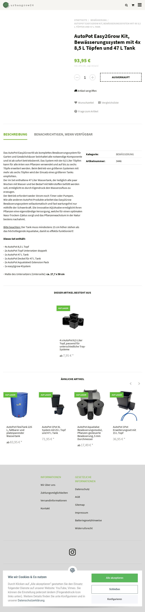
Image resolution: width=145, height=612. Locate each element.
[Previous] (130, 384)
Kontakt (45, 508)
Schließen (114, 589)
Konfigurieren (114, 599)
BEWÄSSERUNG (125, 154)
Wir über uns (48, 484)
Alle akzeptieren (114, 578)
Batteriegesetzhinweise (88, 520)
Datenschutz (82, 489)
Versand (94, 65)
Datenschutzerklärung (34, 600)
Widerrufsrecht (84, 528)
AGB (77, 496)
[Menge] (85, 77)
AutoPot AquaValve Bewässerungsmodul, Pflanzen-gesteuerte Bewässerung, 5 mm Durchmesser (89, 433)
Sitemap (80, 504)
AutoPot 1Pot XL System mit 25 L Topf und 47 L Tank (54, 430)
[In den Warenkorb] (121, 77)
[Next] (139, 384)
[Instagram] (72, 553)
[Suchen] (126, 5)
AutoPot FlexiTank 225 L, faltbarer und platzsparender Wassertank (19, 431)
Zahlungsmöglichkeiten (54, 492)
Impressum (81, 512)
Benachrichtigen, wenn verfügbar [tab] (63, 134)
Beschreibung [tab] (15, 134)
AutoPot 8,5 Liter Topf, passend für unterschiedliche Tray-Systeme (72, 344)
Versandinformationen (54, 500)
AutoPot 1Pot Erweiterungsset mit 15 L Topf (124, 430)
